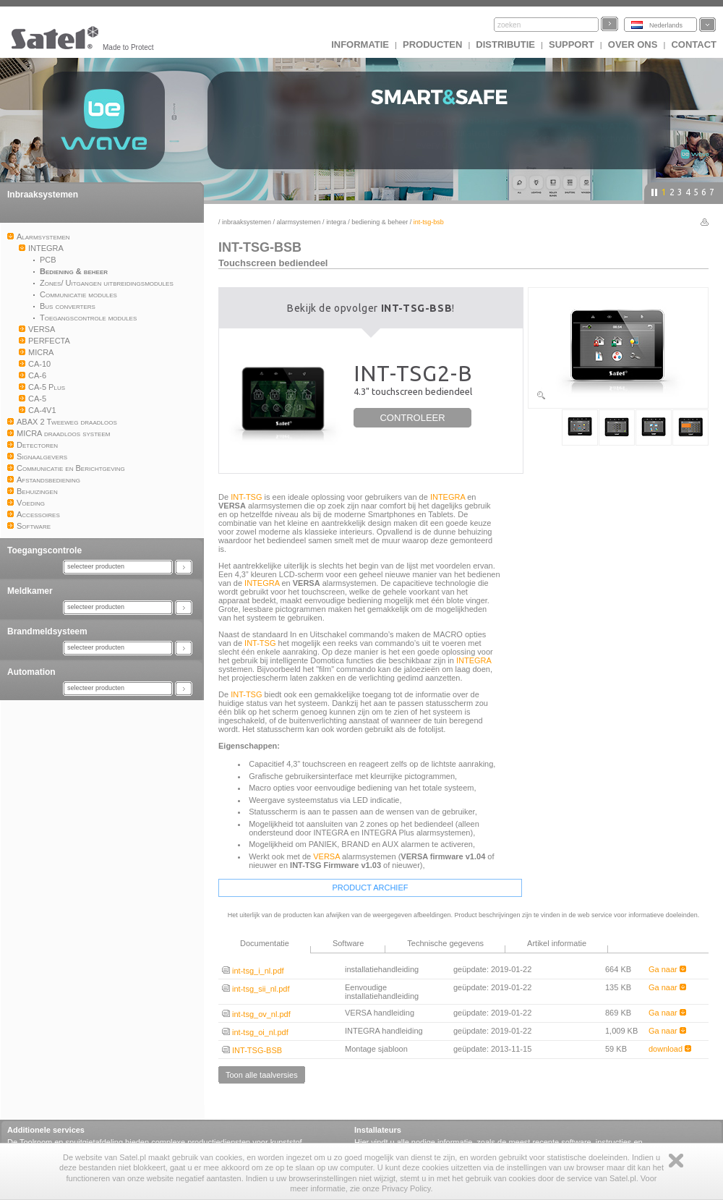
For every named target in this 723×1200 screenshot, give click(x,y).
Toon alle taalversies (262, 1075)
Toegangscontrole (44, 550)
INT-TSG (246, 497)
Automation (31, 672)
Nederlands (666, 25)
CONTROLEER (412, 417)
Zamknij (676, 1160)
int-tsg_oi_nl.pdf (255, 1032)
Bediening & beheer (379, 222)
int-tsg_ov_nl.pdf (256, 1014)
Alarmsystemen (299, 222)
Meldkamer (30, 591)
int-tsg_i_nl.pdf (253, 970)
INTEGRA (336, 222)
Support (571, 44)
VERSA (326, 856)
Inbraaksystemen (42, 195)
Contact (693, 44)
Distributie (505, 44)
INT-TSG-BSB (252, 1050)
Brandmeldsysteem (47, 631)
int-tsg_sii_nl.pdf (256, 988)
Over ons (633, 44)
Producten (432, 44)
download (670, 1048)
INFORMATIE (360, 44)
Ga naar (667, 969)
